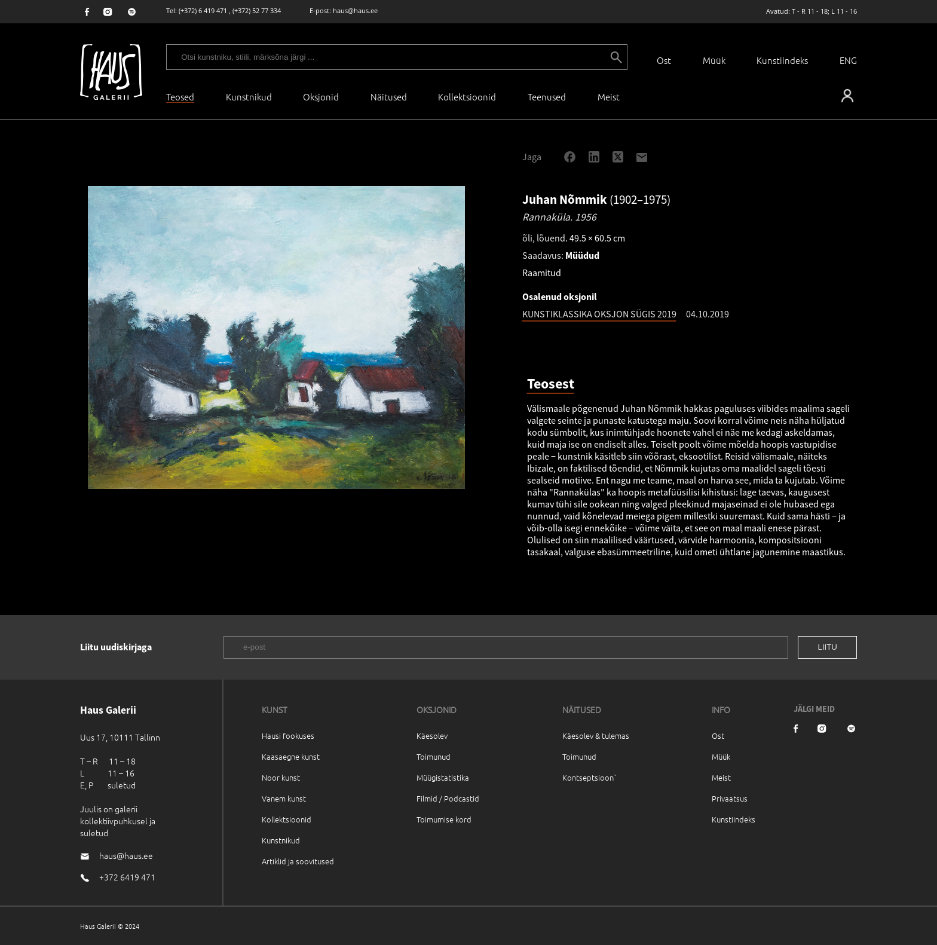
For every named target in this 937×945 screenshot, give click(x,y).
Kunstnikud (249, 96)
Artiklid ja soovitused (298, 861)
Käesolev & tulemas (595, 735)
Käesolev (432, 735)
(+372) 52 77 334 (256, 10)
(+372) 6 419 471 (203, 10)
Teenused (547, 96)
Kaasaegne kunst (291, 756)
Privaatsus (730, 798)
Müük (714, 60)
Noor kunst (281, 777)
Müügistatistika (443, 777)
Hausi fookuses (288, 735)
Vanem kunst (284, 798)
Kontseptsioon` (589, 777)
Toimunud (434, 756)
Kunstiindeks (782, 60)
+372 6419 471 (127, 877)
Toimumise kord (444, 819)
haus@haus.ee (355, 10)
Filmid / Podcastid (448, 798)
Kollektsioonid (467, 96)
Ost (664, 60)
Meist (721, 777)
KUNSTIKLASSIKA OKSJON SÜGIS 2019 (599, 314)
